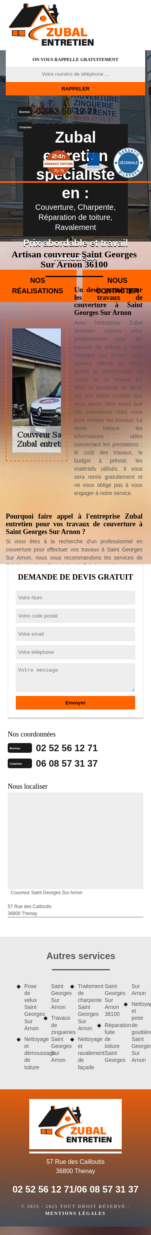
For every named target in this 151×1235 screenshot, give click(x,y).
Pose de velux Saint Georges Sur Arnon (31, 1007)
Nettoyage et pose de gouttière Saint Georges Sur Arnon (138, 1032)
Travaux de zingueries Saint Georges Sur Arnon (58, 1039)
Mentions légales (75, 1213)
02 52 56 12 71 (66, 111)
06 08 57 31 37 (66, 126)
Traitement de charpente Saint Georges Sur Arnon (85, 1007)
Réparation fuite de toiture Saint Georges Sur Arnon (125, 1023)
